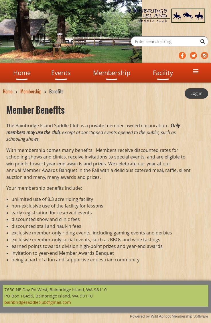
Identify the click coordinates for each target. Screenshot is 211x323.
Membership (31, 91)
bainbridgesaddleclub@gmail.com (37, 302)
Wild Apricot (161, 316)
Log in (196, 93)
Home (8, 91)
